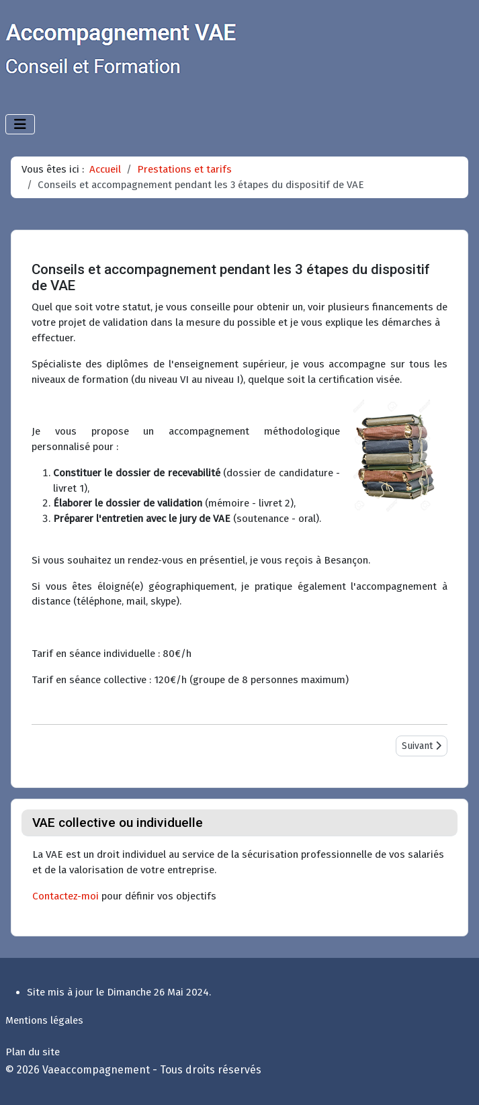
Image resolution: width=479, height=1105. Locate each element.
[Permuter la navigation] (20, 124)
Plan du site (32, 1052)
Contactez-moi (65, 896)
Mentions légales (44, 1020)
